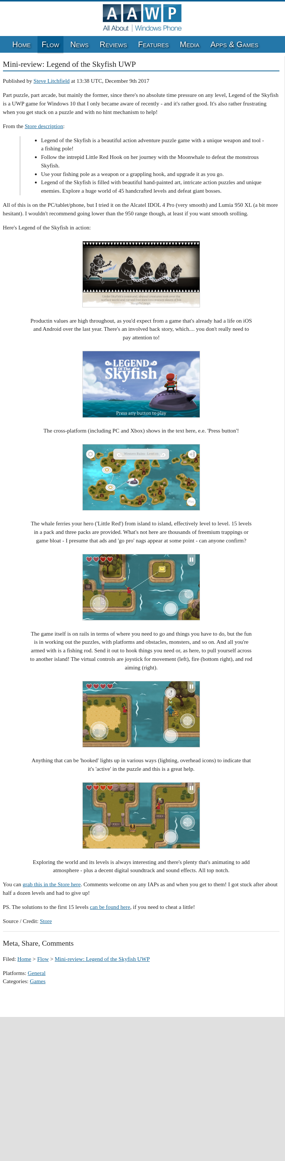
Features (153, 44)
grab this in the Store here (52, 884)
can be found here (110, 907)
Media (190, 44)
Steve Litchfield (51, 81)
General (37, 973)
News (79, 44)
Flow (50, 44)
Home (21, 44)
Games (38, 981)
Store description (44, 126)
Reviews (113, 44)
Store (46, 921)
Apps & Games (234, 44)
